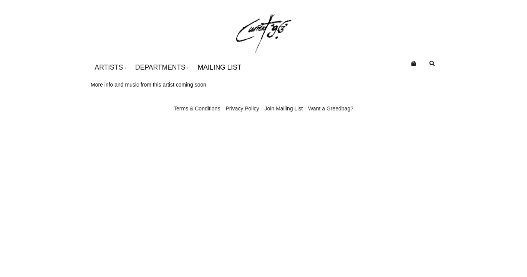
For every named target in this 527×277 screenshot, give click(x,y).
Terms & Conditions (197, 108)
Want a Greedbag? (330, 108)
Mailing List (220, 67)
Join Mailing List (284, 108)
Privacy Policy (242, 108)
